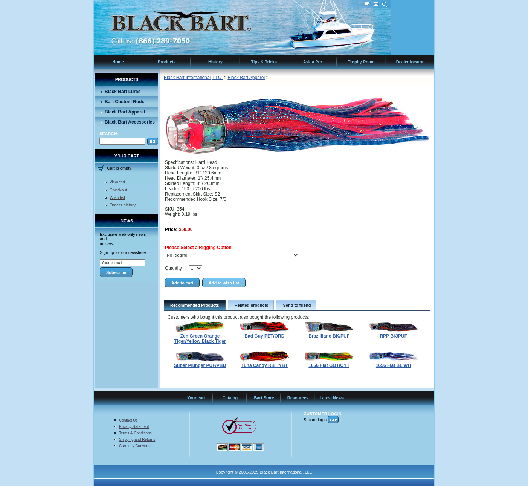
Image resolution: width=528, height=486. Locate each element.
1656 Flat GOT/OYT (328, 365)
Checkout (118, 190)
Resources (297, 398)
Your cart (196, 398)
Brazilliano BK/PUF (328, 336)
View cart (117, 182)
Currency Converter (135, 446)
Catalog (230, 398)
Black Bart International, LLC (193, 77)
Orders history (123, 205)
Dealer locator (410, 62)
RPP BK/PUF (393, 336)
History (215, 62)
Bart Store (264, 398)
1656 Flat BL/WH (393, 365)
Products (167, 62)
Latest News (332, 398)
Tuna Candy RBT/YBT (264, 365)
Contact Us (128, 420)
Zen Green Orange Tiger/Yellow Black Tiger (200, 338)
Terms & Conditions (135, 433)
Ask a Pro (312, 62)
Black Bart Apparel (125, 112)
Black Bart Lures (122, 91)
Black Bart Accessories (130, 122)
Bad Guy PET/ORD (264, 336)
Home (118, 62)
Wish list (117, 197)
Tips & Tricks (264, 62)
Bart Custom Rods (124, 101)
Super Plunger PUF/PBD (200, 365)
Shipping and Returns (137, 439)
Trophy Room (361, 62)
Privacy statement (134, 427)
